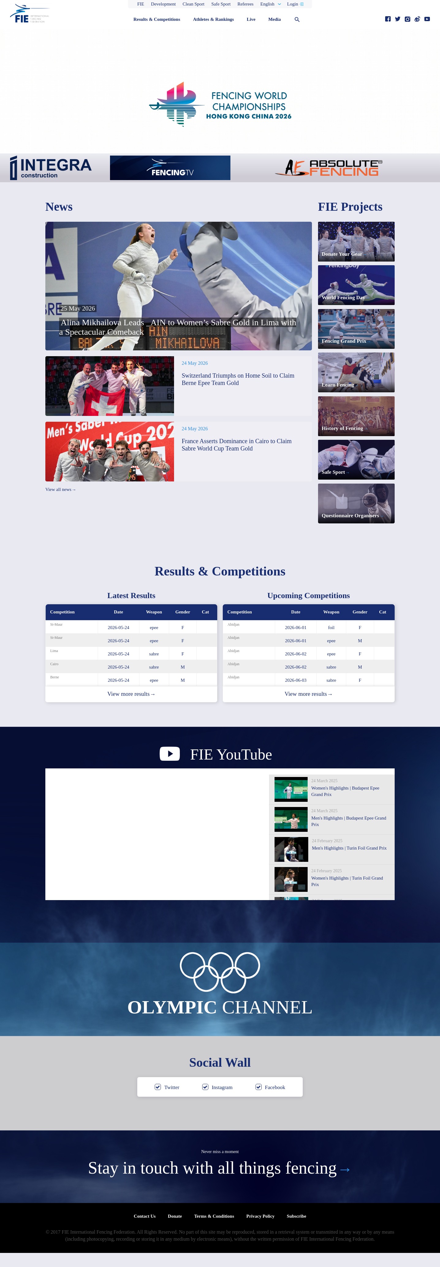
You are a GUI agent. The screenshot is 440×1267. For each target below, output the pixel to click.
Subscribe (296, 1230)
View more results (131, 708)
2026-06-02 (295, 668)
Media (274, 19)
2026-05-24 (118, 641)
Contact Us (145, 1230)
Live (251, 19)
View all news (60, 489)
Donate (175, 1230)
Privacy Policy (260, 1230)
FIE (140, 4)
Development (163, 4)
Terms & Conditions (214, 1230)
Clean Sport (193, 4)
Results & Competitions (156, 19)
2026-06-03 (295, 694)
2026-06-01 (295, 641)
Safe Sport (221, 4)
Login (292, 4)
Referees (245, 4)
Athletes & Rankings (213, 19)
